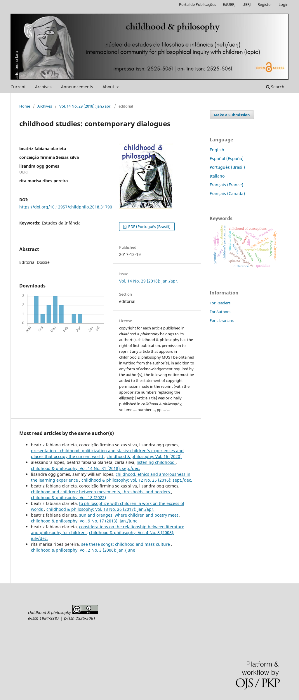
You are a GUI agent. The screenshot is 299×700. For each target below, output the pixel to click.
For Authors (220, 311)
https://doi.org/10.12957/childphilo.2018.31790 (65, 207)
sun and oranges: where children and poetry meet (129, 515)
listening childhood (156, 462)
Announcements (77, 87)
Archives (43, 87)
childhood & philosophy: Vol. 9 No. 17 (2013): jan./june (84, 521)
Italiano (217, 176)
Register (265, 4)
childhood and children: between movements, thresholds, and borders (101, 491)
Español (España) (227, 158)
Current (18, 87)
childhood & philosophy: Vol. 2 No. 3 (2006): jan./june (83, 550)
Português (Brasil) (227, 167)
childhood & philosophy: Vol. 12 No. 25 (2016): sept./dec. (136, 480)
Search (275, 87)
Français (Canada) (227, 193)
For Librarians (222, 320)
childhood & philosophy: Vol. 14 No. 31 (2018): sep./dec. (85, 468)
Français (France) (226, 184)
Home (24, 106)
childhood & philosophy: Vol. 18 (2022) (68, 497)
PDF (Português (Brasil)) (149, 226)
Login (283, 4)
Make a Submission (232, 114)
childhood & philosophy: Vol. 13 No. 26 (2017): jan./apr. (100, 509)
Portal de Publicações (197, 4)
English (217, 149)
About (108, 87)
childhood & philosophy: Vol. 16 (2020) (144, 456)
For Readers (220, 303)
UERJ (246, 4)
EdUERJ (229, 4)
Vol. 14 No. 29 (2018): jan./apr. (85, 106)
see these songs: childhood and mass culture (126, 544)
